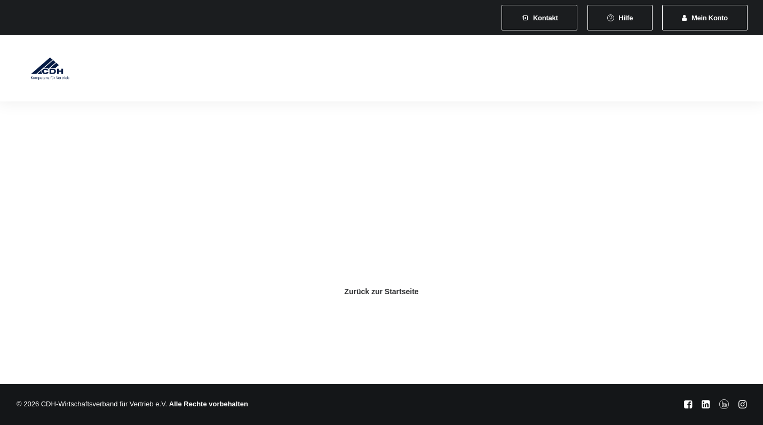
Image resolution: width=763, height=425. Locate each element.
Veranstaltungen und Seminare (367, 70)
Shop (621, 70)
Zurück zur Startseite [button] (381, 291)
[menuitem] (539, 17)
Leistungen (273, 70)
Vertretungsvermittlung (552, 70)
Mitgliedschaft (210, 70)
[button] (670, 70)
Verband (153, 70)
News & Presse (466, 70)
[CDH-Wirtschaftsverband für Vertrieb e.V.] (42, 70)
